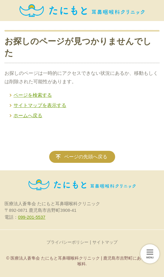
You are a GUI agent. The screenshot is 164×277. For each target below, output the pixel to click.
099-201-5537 (31, 217)
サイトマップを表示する (39, 105)
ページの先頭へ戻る (85, 156)
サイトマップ (105, 242)
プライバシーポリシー (67, 242)
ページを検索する (32, 95)
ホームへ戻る (27, 115)
